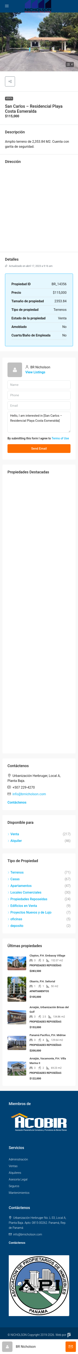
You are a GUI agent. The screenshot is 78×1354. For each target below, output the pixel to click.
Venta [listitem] (13, 834)
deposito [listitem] (15, 926)
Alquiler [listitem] (14, 841)
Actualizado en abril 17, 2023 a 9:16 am (29, 266)
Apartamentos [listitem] (19, 886)
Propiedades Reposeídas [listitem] (27, 899)
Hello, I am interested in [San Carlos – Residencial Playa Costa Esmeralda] (39, 422)
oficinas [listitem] (14, 919)
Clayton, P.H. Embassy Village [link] (47, 955)
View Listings (35, 372)
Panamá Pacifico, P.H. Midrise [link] (48, 1035)
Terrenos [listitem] (15, 872)
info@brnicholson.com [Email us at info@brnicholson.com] (29, 794)
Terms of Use (60, 438)
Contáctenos (16, 802)
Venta (9, 98)
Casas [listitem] (13, 879)
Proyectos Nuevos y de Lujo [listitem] (29, 912)
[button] (39, 42)
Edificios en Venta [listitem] (22, 906)
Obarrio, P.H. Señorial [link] (42, 981)
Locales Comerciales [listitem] (24, 892)
